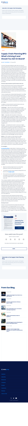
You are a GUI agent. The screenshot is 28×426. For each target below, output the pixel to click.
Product (3, 385)
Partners (3, 390)
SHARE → (14, 248)
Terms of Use (4, 393)
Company (3, 382)
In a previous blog (5, 148)
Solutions (3, 374)
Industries (3, 377)
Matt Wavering (6, 62)
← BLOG (2, 50)
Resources (3, 379)
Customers (3, 388)
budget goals (11, 171)
